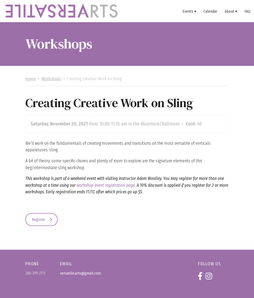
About (229, 11)
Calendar (210, 11)
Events (188, 11)
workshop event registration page (106, 185)
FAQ (247, 11)
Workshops (51, 79)
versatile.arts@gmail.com (80, 273)
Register (38, 219)
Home (30, 79)
